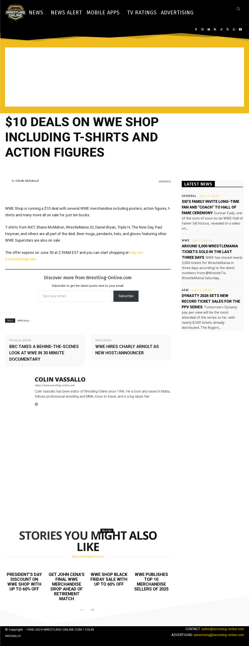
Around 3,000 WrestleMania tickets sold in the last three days (210, 252)
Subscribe (125, 296)
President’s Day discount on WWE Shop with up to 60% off (24, 581)
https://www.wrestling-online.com (55, 385)
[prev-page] (82, 608)
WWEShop (23, 320)
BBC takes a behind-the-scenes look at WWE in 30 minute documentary (44, 353)
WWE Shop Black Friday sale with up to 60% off (109, 579)
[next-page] (92, 608)
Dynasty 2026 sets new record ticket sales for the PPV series (211, 301)
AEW (185, 289)
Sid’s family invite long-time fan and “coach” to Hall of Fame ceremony (210, 207)
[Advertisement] (124, 77)
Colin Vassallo (27, 181)
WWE (186, 240)
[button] (238, 8)
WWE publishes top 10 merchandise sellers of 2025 (151, 581)
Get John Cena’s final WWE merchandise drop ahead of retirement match (67, 586)
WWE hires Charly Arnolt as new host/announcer (127, 349)
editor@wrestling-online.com (223, 628)
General (189, 195)
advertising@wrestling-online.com (219, 634)
